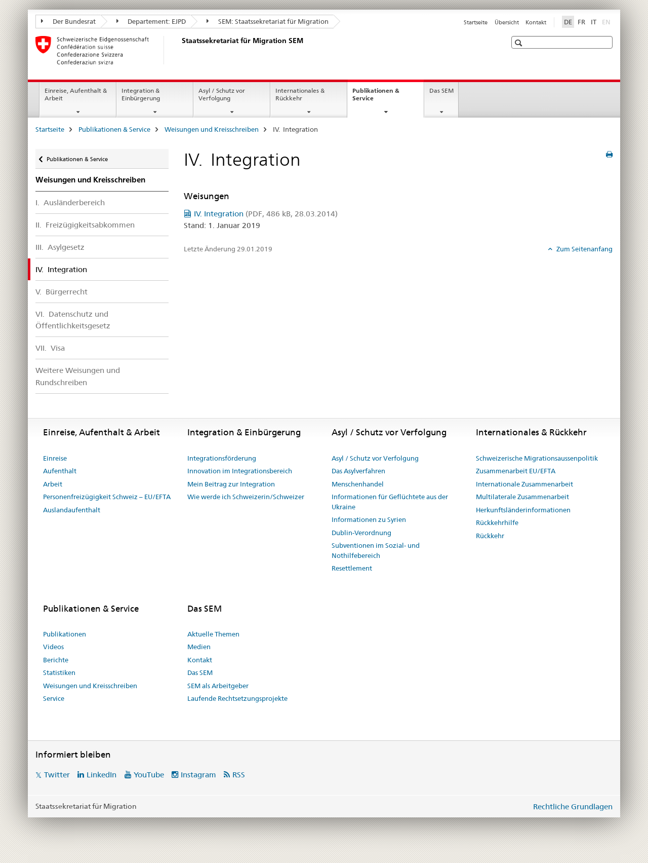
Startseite (476, 22)
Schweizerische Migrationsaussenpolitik (537, 458)
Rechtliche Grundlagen (573, 806)
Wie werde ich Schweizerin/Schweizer (245, 497)
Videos (53, 647)
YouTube (149, 774)
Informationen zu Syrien (369, 519)
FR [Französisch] (581, 22)
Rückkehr (490, 536)
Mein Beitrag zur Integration (231, 484)
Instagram (198, 774)
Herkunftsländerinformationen (523, 510)
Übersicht (507, 22)
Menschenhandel (358, 484)
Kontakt (535, 22)
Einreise (55, 458)
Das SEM (441, 90)
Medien (199, 647)
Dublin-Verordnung (361, 533)
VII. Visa (50, 348)
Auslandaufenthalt (71, 510)
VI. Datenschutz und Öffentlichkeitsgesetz (72, 319)
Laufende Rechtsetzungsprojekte (237, 698)
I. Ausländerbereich (70, 202)
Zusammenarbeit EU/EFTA (515, 471)
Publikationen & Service (375, 98)
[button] (519, 42)
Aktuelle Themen (213, 634)
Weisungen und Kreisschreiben (212, 129)
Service (53, 698)
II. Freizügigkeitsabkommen (85, 225)
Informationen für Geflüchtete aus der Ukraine (390, 502)
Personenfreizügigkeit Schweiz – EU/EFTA (107, 497)
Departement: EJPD (151, 21)
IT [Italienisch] (593, 22)
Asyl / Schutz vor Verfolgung (221, 94)
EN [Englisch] (607, 21)
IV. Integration (266, 213)
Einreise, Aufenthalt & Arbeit (76, 94)
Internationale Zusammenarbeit (524, 484)
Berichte (55, 660)
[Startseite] (179, 50)
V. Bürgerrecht (61, 291)
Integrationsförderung (221, 458)
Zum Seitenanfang (584, 249)
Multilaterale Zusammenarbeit (522, 497)
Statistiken (59, 672)
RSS (238, 774)
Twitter (57, 774)
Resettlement (352, 568)
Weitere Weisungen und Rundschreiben (77, 376)
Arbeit (52, 484)
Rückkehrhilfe (497, 522)
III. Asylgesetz (60, 247)
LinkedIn (101, 774)
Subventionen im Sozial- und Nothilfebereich (376, 550)
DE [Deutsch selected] (568, 22)
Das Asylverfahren (358, 471)
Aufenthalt (59, 471)
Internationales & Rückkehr (300, 94)
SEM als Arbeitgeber (218, 686)
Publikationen (64, 634)
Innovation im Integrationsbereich (239, 471)
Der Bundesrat (68, 21)
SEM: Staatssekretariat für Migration (268, 21)
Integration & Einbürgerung (141, 94)
